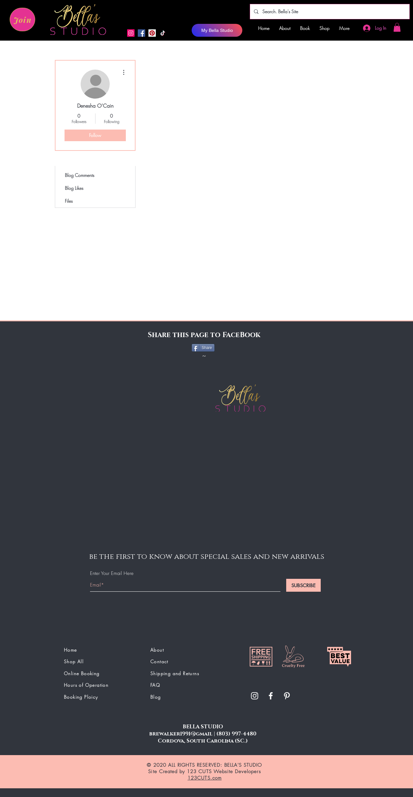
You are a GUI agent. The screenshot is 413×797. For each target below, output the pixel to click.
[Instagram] (131, 33)
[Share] (203, 348)
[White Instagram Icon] (254, 696)
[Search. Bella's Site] (329, 11)
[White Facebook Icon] (271, 696)
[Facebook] (141, 33)
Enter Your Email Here (112, 573)
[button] (397, 27)
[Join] (22, 19)
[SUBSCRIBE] (303, 585)
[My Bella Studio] (217, 30)
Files (69, 201)
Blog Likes (74, 188)
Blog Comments (79, 175)
